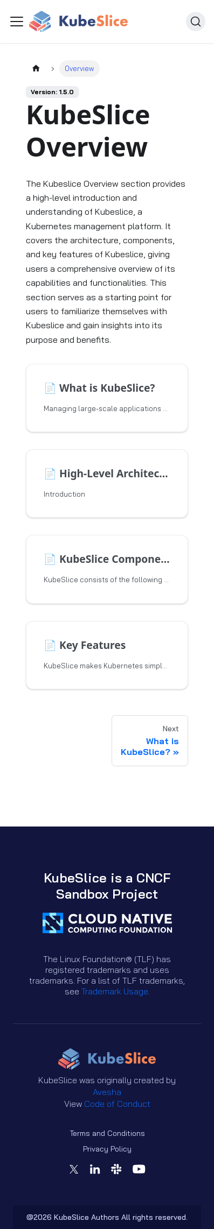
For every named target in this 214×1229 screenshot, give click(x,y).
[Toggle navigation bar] (17, 21)
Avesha (107, 1091)
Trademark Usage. (115, 991)
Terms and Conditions (107, 1133)
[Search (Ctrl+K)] (195, 21)
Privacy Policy (107, 1149)
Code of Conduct (117, 1103)
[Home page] (36, 68)
